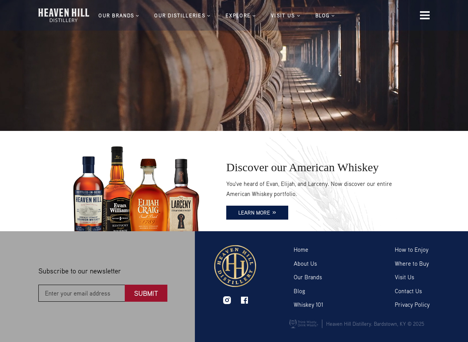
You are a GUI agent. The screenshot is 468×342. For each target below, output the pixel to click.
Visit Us (404, 276)
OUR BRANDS (129, 16)
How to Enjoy (411, 249)
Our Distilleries (193, 16)
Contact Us (408, 290)
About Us (305, 263)
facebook (244, 300)
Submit (146, 293)
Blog (299, 290)
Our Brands (308, 276)
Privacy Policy (412, 304)
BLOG (335, 16)
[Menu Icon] (425, 16)
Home (301, 249)
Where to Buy (412, 263)
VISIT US (296, 16)
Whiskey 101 (308, 304)
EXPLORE (251, 16)
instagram (227, 300)
